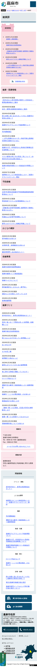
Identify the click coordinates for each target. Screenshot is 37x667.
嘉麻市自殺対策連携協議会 (11, 267)
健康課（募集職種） (12, 39)
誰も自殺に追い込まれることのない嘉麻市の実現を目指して (18, 117)
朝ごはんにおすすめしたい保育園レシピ (16, 338)
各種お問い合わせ (28, 629)
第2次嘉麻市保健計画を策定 (16, 582)
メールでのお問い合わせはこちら (18, 446)
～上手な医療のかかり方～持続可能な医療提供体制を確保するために (20, 66)
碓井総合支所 (10, 648)
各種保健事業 (6, 300)
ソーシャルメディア (11, 629)
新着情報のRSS (20, 81)
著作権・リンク (23, 636)
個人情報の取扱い (7, 638)
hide (3, 652)
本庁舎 (7, 646)
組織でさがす (15, 10)
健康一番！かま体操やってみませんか (15, 417)
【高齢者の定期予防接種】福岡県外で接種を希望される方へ (20, 52)
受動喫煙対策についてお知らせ (13, 423)
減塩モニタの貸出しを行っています (14, 294)
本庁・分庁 (23, 10)
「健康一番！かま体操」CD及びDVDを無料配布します (17, 409)
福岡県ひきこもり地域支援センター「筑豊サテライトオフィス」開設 (20, 74)
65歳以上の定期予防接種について (14, 217)
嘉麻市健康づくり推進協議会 (12, 273)
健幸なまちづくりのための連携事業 (14, 365)
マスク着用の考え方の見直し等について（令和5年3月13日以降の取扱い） (18, 158)
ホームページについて (9, 636)
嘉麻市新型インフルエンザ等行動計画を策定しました (18, 587)
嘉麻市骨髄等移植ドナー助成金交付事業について (18, 167)
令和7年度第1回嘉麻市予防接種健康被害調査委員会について (18, 193)
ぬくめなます (6, 345)
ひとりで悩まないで (9, 378)
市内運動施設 (6, 132)
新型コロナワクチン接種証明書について (18, 59)
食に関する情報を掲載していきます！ (15, 372)
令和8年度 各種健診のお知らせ (13, 245)
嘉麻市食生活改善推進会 (13, 45)
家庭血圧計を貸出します (10, 401)
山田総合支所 (10, 651)
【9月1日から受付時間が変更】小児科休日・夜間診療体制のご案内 (18, 101)
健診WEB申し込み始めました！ (13, 252)
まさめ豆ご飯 (6, 351)
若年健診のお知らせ (9, 238)
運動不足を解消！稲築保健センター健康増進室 (18, 386)
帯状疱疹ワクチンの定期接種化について (16, 201)
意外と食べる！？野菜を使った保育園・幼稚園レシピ (18, 323)
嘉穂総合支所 (10, 653)
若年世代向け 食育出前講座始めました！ (17, 315)
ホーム (8, 10)
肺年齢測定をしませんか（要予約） (14, 287)
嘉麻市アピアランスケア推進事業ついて (16, 125)
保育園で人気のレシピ (10, 358)
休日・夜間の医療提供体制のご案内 (14, 109)
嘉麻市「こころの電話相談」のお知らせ (16, 394)
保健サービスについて (10, 280)
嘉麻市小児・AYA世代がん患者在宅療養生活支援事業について (17, 149)
